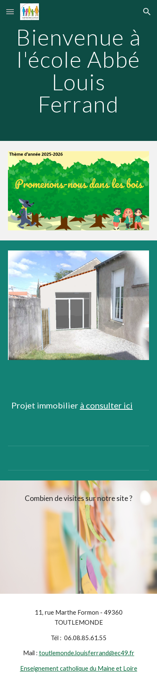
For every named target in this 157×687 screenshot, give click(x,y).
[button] (10, 11)
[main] (78, 70)
